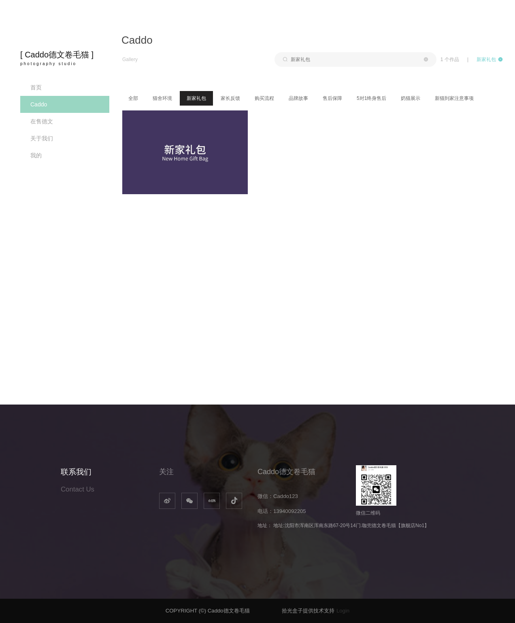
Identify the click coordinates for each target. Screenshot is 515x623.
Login (342, 611)
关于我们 (41, 138)
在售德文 (41, 121)
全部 (133, 98)
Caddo (38, 104)
